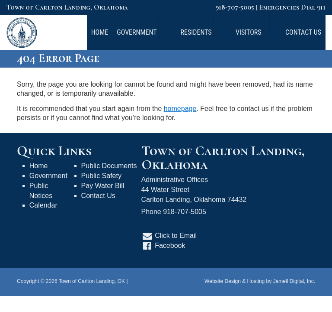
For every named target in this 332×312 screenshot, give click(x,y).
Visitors (261, 32)
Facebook (170, 245)
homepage (180, 108)
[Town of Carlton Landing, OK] (21, 31)
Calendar (43, 205)
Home (129, 32)
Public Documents (109, 165)
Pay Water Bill (102, 185)
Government (169, 32)
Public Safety (101, 175)
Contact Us (303, 32)
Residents (218, 32)
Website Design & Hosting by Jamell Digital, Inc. (259, 281)
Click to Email (176, 235)
